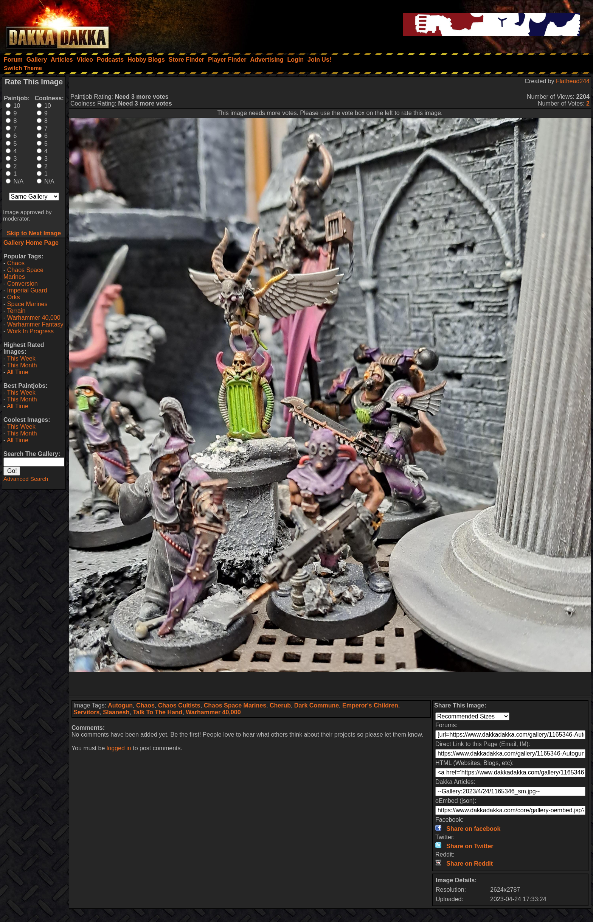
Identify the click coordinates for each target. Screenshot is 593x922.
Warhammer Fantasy (35, 324)
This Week (21, 358)
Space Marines (27, 304)
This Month (22, 365)
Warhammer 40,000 (34, 317)
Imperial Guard (27, 290)
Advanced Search (25, 479)
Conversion (22, 283)
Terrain (16, 311)
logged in (119, 748)
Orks (13, 297)
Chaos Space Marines (23, 273)
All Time (17, 372)
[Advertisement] (330, 683)
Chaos (16, 263)
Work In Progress (30, 331)
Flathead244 (573, 81)
